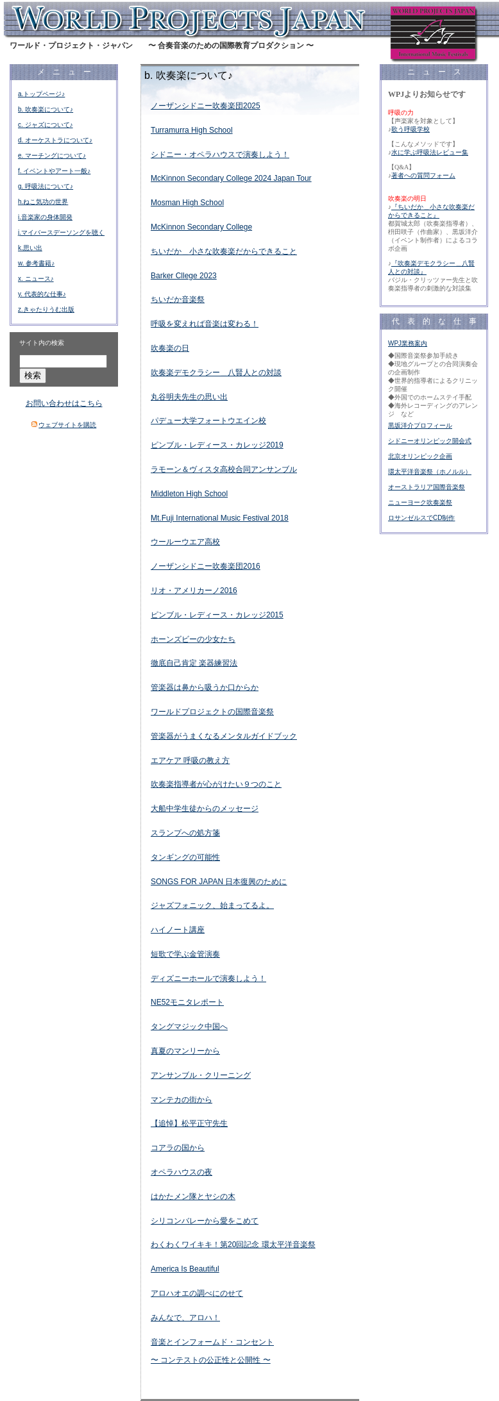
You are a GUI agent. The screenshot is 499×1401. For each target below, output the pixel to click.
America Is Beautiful (185, 1268)
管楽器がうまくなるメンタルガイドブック (224, 736)
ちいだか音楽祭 (178, 299)
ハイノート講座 (178, 929)
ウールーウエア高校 (185, 541)
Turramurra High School (192, 130)
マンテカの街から (181, 1099)
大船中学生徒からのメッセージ (204, 808)
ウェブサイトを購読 (67, 424)
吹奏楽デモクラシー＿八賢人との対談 (216, 372)
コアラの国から (178, 1147)
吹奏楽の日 (170, 348)
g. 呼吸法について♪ (45, 186)
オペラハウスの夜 (181, 1172)
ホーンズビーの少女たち (193, 639)
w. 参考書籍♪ (36, 263)
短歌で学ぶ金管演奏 (185, 954)
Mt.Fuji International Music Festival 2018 (220, 518)
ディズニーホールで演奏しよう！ (208, 978)
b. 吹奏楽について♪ (45, 109)
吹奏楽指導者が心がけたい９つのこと (216, 784)
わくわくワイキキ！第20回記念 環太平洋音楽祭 (233, 1244)
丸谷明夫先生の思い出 (189, 396)
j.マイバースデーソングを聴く (61, 232)
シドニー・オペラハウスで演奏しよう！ (220, 154)
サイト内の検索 (41, 342)
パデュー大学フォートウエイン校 (208, 420)
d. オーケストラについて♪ (55, 140)
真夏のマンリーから (185, 1050)
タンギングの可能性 (185, 857)
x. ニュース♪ (36, 278)
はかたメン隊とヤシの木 (193, 1196)
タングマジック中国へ (189, 1026)
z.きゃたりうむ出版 (46, 309)
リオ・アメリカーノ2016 (194, 590)
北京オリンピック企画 (420, 456)
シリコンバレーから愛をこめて (204, 1220)
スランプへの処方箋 (185, 832)
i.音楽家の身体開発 (45, 217)
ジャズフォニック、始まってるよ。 (212, 905)
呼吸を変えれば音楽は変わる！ (204, 323)
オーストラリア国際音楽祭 (426, 487)
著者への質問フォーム (423, 175)
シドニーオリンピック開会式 (429, 440)
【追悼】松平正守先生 (189, 1123)
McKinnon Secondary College (201, 226)
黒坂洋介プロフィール (420, 425)
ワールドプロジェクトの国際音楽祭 (212, 711)
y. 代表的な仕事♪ (42, 294)
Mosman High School (187, 202)
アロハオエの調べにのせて (197, 1293)
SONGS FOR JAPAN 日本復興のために (219, 881)
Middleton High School (189, 493)
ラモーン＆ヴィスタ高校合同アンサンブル (224, 469)
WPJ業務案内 (407, 343)
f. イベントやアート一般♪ (54, 170)
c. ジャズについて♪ (45, 124)
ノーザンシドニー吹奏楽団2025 (205, 105)
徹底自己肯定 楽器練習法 (194, 663)
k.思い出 (30, 247)
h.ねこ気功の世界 (43, 201)
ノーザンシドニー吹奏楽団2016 (205, 566)
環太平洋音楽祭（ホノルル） (429, 471)
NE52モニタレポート (187, 1002)
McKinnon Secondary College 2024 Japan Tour (231, 178)
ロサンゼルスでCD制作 (421, 517)
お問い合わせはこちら (64, 403)
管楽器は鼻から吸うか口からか (204, 687)
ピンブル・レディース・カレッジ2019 (217, 444)
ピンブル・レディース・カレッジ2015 (217, 614)
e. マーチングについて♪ (52, 155)
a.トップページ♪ (41, 93)
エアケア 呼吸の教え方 (190, 760)
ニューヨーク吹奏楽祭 (420, 502)
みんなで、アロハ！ (185, 1317)
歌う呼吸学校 (410, 129)
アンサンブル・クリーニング (201, 1075)
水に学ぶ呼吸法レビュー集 (429, 152)
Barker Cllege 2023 (184, 275)
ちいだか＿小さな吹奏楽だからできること (224, 251)
